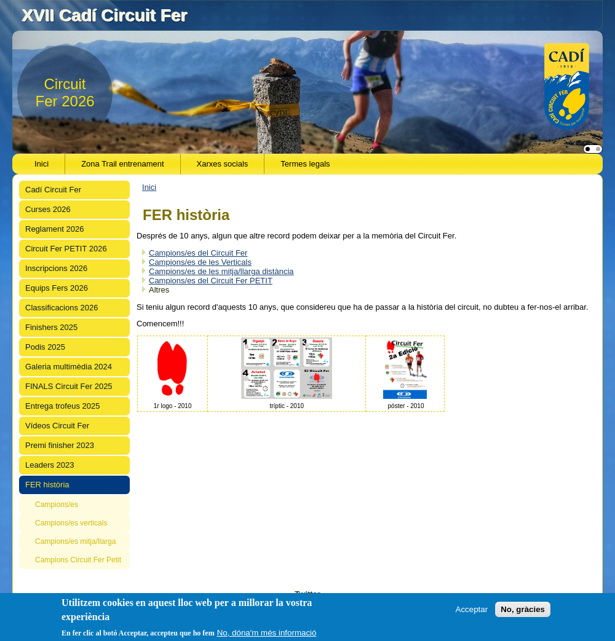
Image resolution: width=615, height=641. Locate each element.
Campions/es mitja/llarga (75, 541)
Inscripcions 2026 (56, 268)
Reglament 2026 (54, 229)
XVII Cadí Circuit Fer (104, 15)
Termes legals (305, 163)
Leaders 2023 (49, 465)
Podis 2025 (45, 347)
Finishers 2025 (51, 327)
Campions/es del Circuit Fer (198, 253)
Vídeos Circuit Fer (57, 425)
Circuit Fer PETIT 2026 (66, 248)
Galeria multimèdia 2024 (68, 366)
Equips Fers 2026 (56, 288)
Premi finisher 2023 (59, 445)
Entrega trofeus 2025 (62, 406)
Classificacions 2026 (61, 307)
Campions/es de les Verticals (200, 262)
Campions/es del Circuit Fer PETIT (210, 280)
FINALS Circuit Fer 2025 (69, 386)
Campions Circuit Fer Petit (78, 560)
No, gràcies (523, 609)
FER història (47, 484)
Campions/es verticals (71, 523)
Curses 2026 (48, 209)
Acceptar (472, 609)
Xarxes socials (222, 163)
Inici (41, 163)
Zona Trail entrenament (122, 163)
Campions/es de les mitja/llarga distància (221, 271)
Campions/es (56, 504)
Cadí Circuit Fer (53, 189)
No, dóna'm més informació (267, 632)
